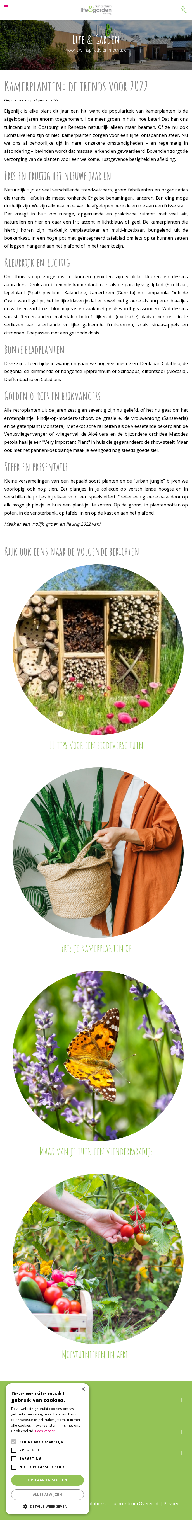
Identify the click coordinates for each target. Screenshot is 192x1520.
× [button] (83, 1389)
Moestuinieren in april (96, 1354)
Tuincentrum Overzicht (134, 1503)
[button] (47, 1506)
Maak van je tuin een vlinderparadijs (96, 1151)
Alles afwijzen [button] (47, 1494)
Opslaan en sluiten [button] (47, 1480)
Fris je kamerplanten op (96, 947)
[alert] (47, 1448)
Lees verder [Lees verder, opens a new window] (45, 1431)
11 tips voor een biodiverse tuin (96, 744)
